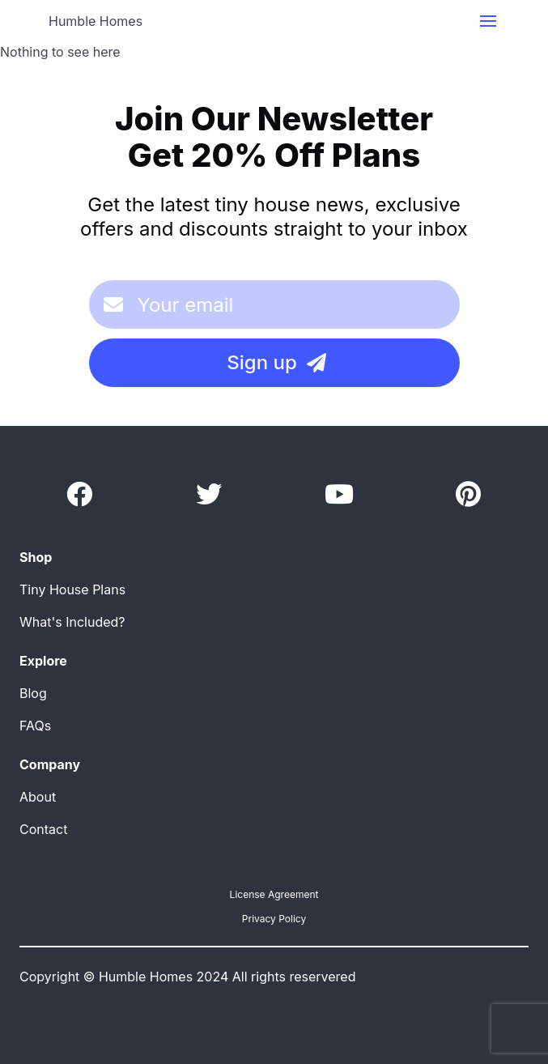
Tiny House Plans (72, 589)
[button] (488, 21)
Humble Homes (95, 21)
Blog (33, 693)
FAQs (35, 725)
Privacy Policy (274, 919)
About (37, 797)
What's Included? (72, 622)
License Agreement (274, 894)
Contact (43, 829)
